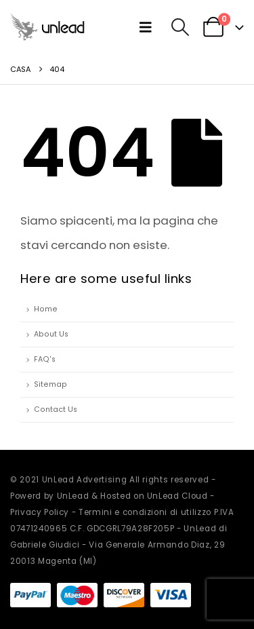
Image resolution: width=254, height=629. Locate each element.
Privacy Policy (39, 512)
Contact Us (55, 409)
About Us (51, 334)
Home (46, 309)
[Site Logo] (47, 27)
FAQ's (45, 359)
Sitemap (50, 384)
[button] (148, 27)
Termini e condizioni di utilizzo (145, 512)
